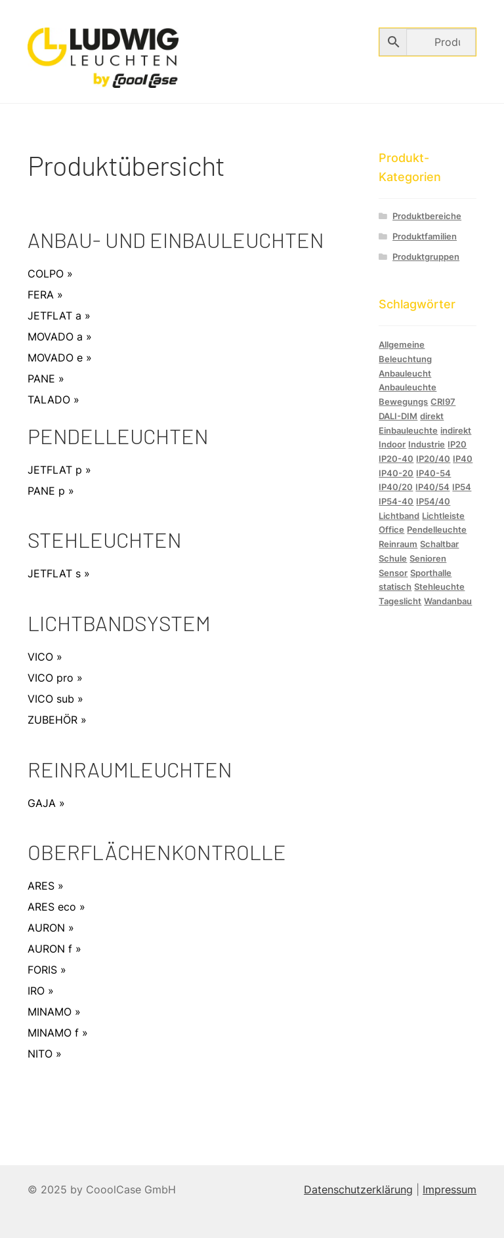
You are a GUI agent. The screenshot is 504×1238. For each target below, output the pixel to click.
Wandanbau (448, 601)
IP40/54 (432, 487)
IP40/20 (396, 487)
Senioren (428, 558)
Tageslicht (400, 601)
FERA (41, 294)
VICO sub (51, 698)
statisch (395, 586)
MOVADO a (55, 336)
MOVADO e (55, 357)
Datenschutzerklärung (358, 1189)
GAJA (42, 803)
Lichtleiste (443, 515)
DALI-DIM (398, 416)
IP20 (457, 444)
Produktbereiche (426, 216)
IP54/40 (433, 501)
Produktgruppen (425, 257)
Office (391, 529)
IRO (36, 990)
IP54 (461, 487)
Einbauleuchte (408, 430)
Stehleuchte (439, 586)
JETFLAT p (55, 469)
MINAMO (50, 1011)
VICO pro (51, 677)
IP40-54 (433, 473)
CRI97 (442, 401)
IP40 (462, 458)
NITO (40, 1053)
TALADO (49, 399)
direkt (432, 416)
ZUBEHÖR (52, 719)
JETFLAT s (54, 573)
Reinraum (398, 544)
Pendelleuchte (437, 529)
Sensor (393, 572)
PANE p (46, 490)
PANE (41, 378)
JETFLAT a (54, 315)
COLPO (46, 273)
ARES (41, 885)
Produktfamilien (424, 236)
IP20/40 (433, 458)
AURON (46, 927)
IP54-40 (396, 501)
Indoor (392, 444)
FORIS (42, 969)
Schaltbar (439, 544)
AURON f (50, 948)
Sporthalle (431, 572)
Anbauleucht (405, 373)
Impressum (449, 1189)
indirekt (455, 430)
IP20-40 (396, 458)
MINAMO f (53, 1032)
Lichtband (399, 515)
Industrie (426, 444)
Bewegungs (403, 401)
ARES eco (52, 906)
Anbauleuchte (407, 387)
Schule (393, 558)
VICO (40, 656)
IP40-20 (396, 473)
